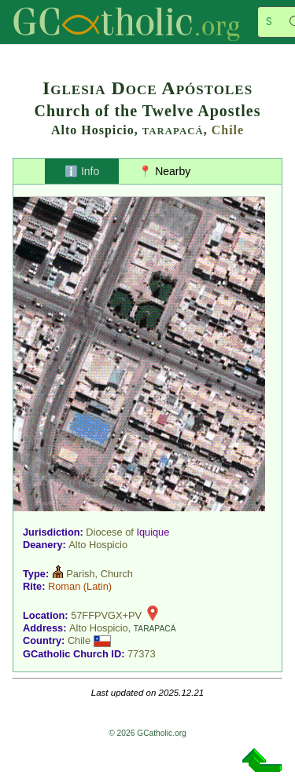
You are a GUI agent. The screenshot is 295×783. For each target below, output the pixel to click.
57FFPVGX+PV (106, 615)
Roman (64, 586)
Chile (228, 130)
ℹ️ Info (82, 171)
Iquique (152, 532)
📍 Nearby (164, 171)
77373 (141, 654)
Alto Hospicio (97, 545)
